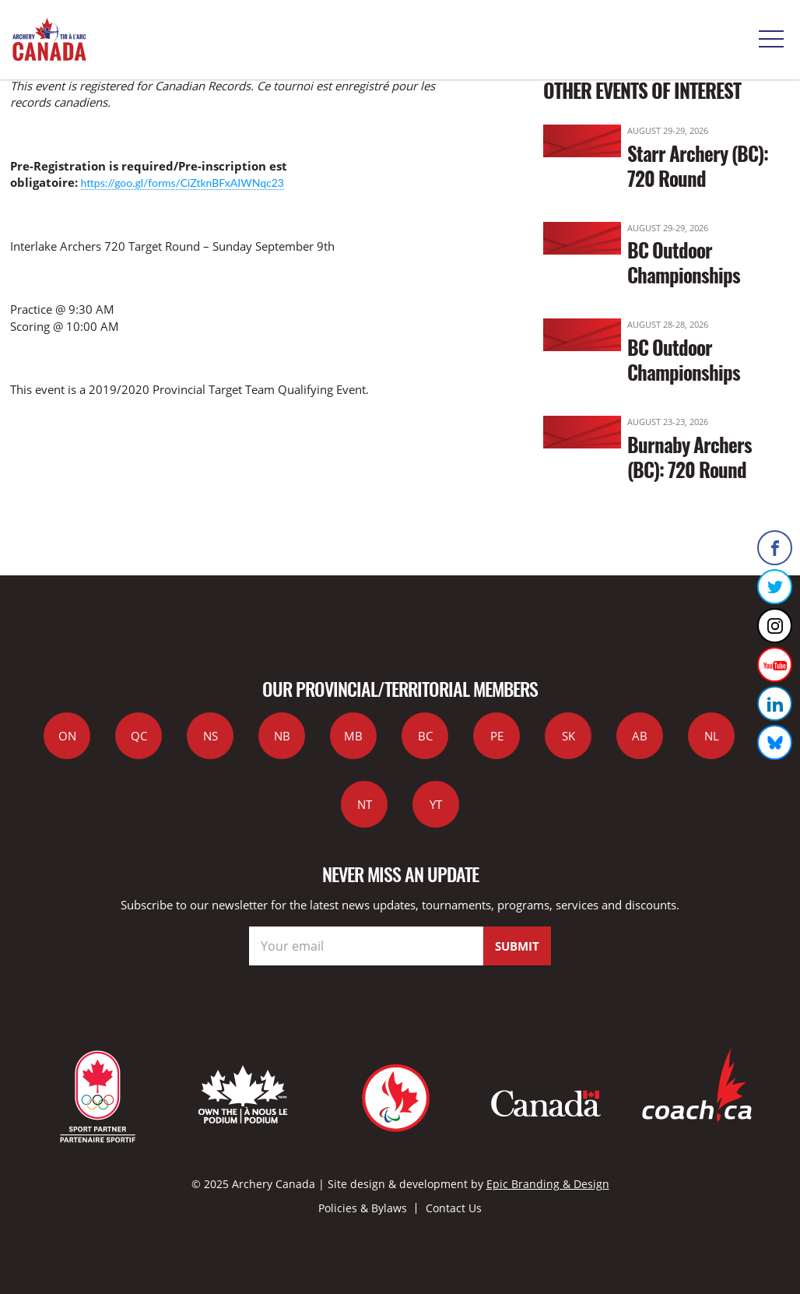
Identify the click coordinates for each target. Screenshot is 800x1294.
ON (67, 736)
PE (497, 736)
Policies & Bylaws (362, 1208)
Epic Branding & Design (547, 1183)
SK (568, 736)
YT (436, 804)
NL (711, 736)
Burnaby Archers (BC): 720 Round (689, 456)
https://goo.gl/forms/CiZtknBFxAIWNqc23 (182, 182)
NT (364, 804)
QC (139, 736)
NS (210, 736)
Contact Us (454, 1208)
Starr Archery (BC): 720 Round (697, 165)
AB (639, 736)
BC (425, 736)
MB (353, 736)
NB (282, 736)
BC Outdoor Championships (683, 262)
